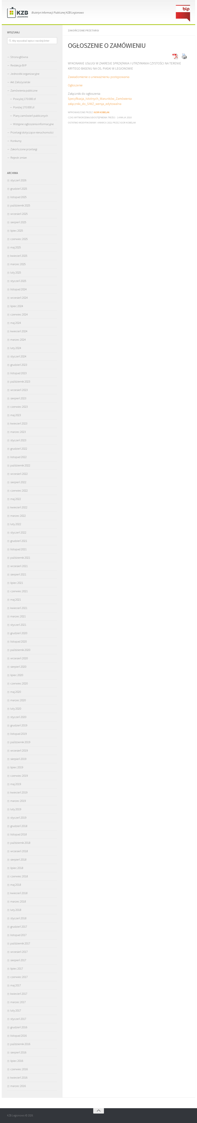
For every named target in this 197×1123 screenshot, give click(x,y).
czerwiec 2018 (19, 876)
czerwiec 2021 (19, 591)
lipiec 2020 (16, 675)
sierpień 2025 (18, 222)
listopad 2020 (18, 641)
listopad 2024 (18, 289)
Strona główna (19, 57)
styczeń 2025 (18, 281)
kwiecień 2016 (18, 1077)
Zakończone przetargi (83, 30)
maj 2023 (15, 415)
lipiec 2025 (16, 230)
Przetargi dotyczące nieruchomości (31, 132)
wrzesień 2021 (19, 566)
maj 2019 (15, 784)
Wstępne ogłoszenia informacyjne (33, 124)
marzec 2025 (18, 264)
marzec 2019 (18, 801)
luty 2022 (15, 524)
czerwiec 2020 (19, 683)
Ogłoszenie (75, 85)
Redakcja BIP (18, 65)
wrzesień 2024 (19, 298)
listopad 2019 (18, 734)
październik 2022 (20, 465)
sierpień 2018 (18, 859)
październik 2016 (20, 1044)
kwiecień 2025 (18, 256)
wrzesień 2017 (19, 952)
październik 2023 (20, 381)
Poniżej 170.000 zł (23, 107)
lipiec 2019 (16, 767)
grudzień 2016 (18, 1027)
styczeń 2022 (18, 532)
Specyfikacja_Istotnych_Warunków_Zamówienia (100, 99)
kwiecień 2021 (18, 608)
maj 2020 (15, 692)
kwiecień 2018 (18, 893)
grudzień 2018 (18, 826)
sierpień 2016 (18, 1052)
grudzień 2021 (18, 541)
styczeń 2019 (18, 818)
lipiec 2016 (16, 1061)
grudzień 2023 (18, 365)
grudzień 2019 (18, 725)
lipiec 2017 (16, 968)
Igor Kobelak (101, 112)
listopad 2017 (18, 935)
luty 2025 (15, 272)
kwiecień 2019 (18, 792)
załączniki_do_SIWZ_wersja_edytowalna (94, 104)
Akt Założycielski (20, 82)
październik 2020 (20, 650)
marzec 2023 (18, 432)
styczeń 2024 (18, 356)
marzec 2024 (18, 340)
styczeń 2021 (18, 625)
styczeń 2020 (18, 717)
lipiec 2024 (16, 306)
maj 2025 (15, 247)
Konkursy (15, 141)
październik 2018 (20, 843)
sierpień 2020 (18, 667)
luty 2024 (15, 348)
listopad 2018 (18, 834)
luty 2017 (15, 1010)
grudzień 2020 (18, 633)
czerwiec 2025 (19, 239)
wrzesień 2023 (19, 390)
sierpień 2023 (18, 398)
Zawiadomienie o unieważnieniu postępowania (98, 77)
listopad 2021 (18, 549)
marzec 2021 (18, 616)
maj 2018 (15, 885)
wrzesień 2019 (19, 750)
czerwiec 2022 (19, 490)
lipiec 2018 (16, 868)
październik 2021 (20, 558)
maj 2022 (15, 499)
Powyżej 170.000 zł (24, 99)
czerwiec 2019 (19, 776)
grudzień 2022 (18, 449)
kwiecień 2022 (18, 507)
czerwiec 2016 (19, 1069)
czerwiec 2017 (19, 977)
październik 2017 (20, 943)
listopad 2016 (18, 1036)
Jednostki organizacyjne (24, 74)
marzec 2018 (18, 901)
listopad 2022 (18, 457)
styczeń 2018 (18, 918)
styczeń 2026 (18, 180)
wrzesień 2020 (19, 658)
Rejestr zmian (18, 158)
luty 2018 (15, 910)
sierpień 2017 (18, 960)
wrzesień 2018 (19, 851)
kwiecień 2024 (18, 331)
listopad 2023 (18, 373)
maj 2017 (15, 985)
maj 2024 (15, 323)
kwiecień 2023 (18, 423)
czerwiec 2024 (19, 314)
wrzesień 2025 (19, 214)
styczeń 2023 (18, 440)
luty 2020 (15, 708)
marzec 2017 (18, 1002)
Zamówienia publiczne (24, 90)
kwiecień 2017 (18, 994)
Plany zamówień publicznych (30, 116)
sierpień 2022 (18, 482)
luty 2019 (15, 809)
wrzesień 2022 (19, 474)
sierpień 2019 (18, 759)
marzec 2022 (18, 516)
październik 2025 (20, 205)
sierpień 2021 (18, 574)
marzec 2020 (18, 700)
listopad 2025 (18, 197)
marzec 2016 (18, 1086)
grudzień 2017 (18, 927)
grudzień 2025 (18, 189)
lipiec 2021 (16, 583)
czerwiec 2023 (19, 407)
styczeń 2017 (18, 1019)
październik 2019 (20, 742)
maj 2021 (15, 599)
